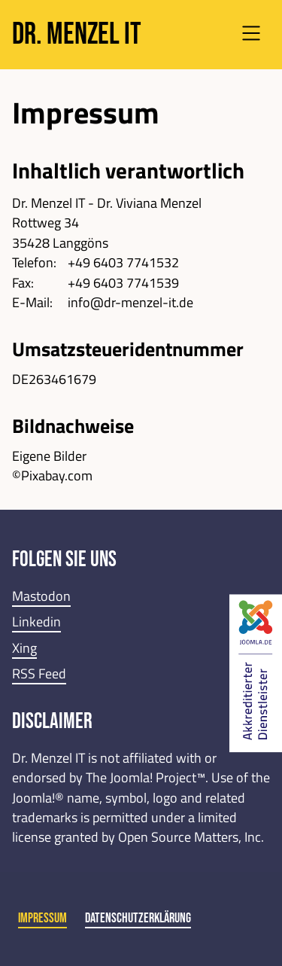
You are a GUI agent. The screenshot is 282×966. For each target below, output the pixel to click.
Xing (24, 648)
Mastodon (41, 596)
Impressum (42, 918)
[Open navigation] (251, 35)
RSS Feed (39, 673)
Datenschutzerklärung (138, 918)
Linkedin (36, 621)
